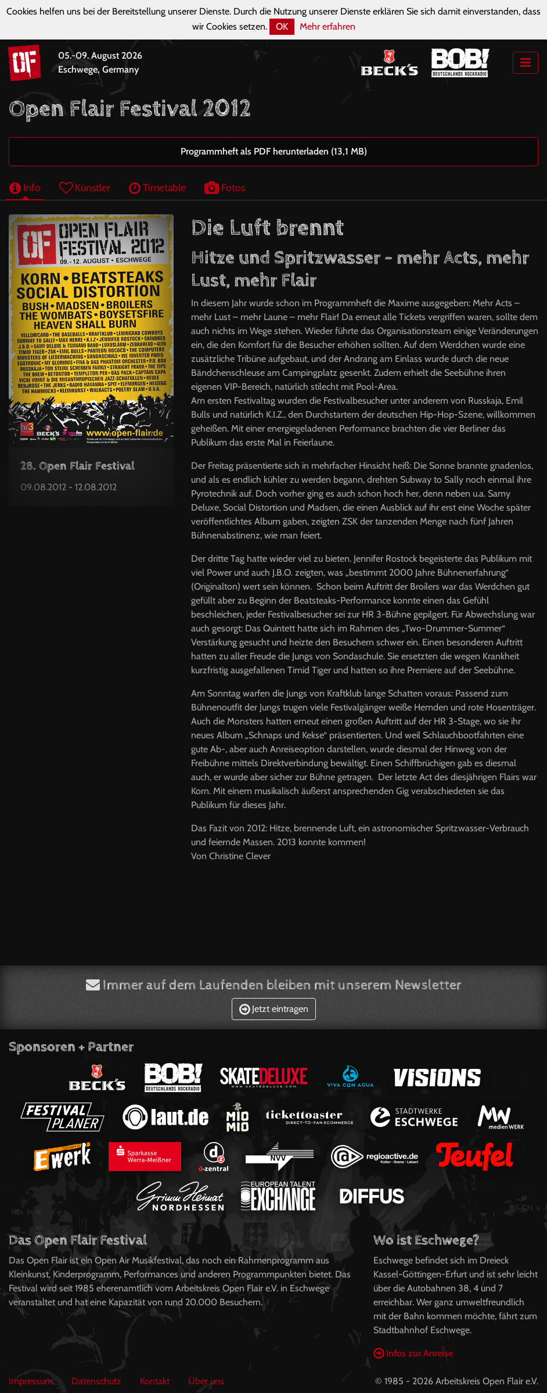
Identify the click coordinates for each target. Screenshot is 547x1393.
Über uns (206, 1381)
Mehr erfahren (327, 26)
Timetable (157, 187)
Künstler (84, 187)
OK (282, 26)
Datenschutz (96, 1381)
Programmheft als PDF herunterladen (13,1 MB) (274, 151)
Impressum (31, 1381)
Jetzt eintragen (273, 1008)
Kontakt (155, 1381)
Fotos (224, 187)
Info (25, 187)
